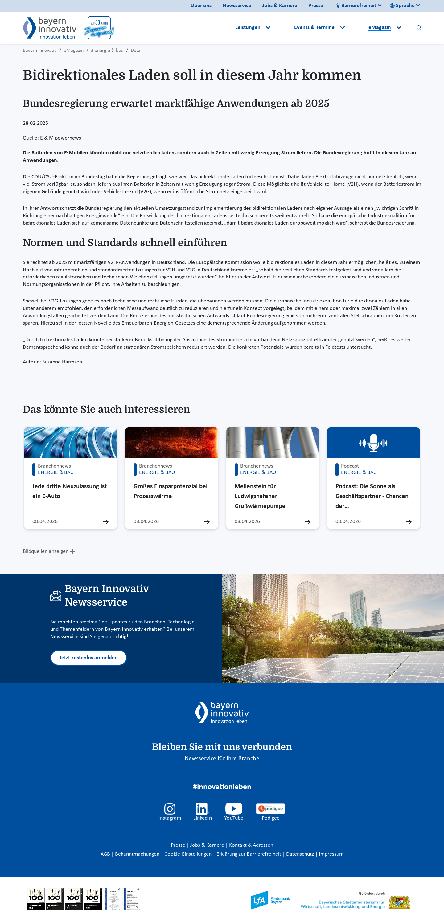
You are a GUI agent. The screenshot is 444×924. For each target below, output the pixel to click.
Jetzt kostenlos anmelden (89, 658)
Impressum (331, 854)
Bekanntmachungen (138, 854)
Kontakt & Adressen (251, 845)
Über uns (201, 6)
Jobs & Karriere (279, 6)
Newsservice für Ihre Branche (222, 759)
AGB (106, 854)
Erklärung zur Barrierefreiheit (249, 854)
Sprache (402, 6)
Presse (315, 6)
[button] (283, 27)
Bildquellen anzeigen (45, 551)
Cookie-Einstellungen (188, 854)
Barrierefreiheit (355, 6)
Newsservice (237, 6)
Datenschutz (300, 854)
